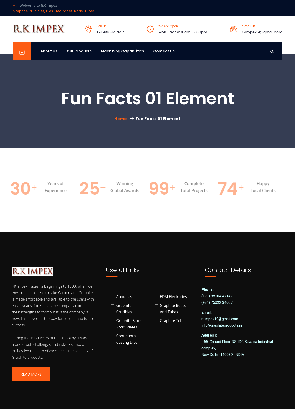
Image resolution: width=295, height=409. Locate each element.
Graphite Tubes (173, 320)
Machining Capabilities (122, 51)
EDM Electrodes (173, 296)
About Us (48, 51)
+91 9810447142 (110, 32)
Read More (31, 374)
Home (121, 118)
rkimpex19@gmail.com (262, 32)
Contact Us (164, 51)
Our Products (79, 51)
